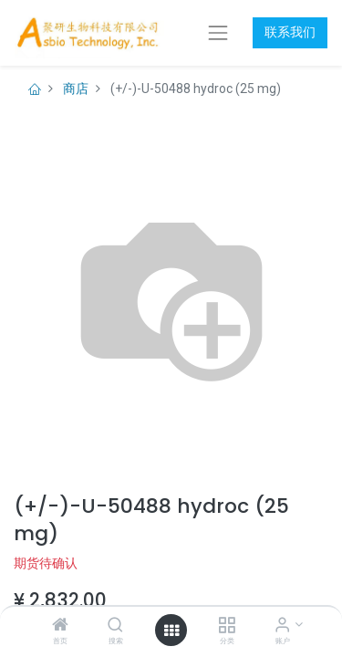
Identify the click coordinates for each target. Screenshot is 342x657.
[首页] (60, 626)
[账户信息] (282, 626)
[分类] (226, 626)
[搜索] (115, 626)
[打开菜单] (171, 630)
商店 (75, 88)
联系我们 (290, 32)
